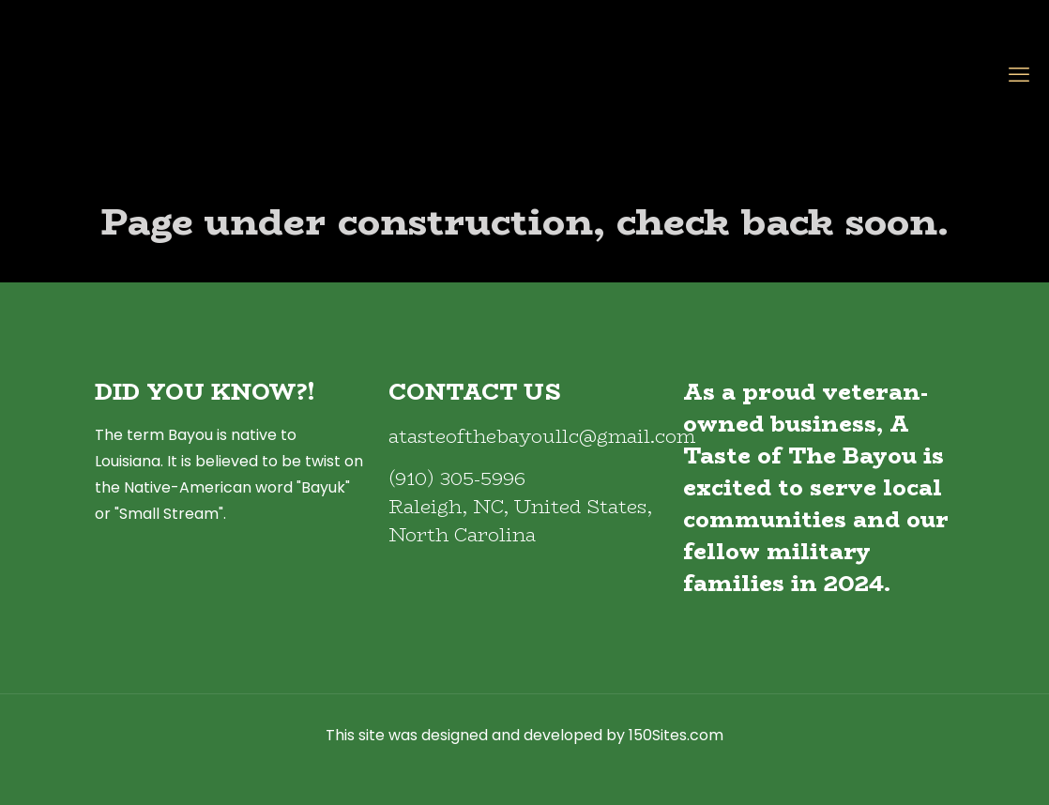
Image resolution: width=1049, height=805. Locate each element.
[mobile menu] (1019, 75)
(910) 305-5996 (456, 478)
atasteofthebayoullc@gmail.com (541, 435)
